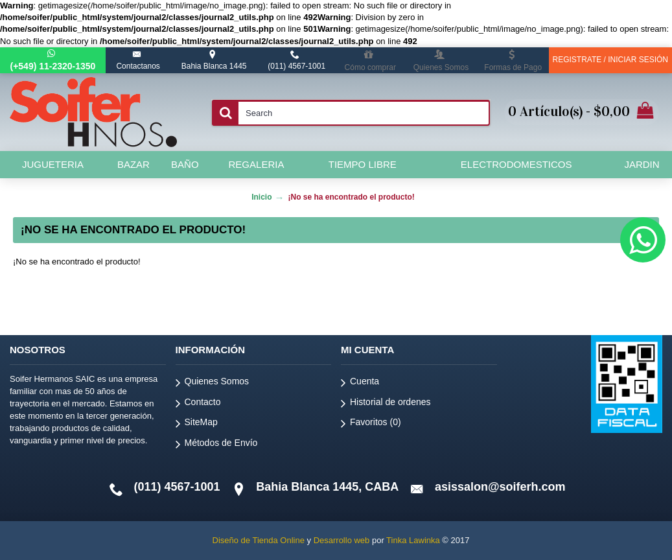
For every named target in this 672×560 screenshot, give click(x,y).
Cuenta (360, 383)
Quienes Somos (212, 383)
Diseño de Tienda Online (259, 540)
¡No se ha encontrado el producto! (351, 197)
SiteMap (197, 424)
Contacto (198, 404)
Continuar (616, 301)
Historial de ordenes (386, 404)
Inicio (261, 197)
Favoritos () (371, 424)
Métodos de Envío (217, 445)
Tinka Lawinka (413, 540)
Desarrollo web (342, 540)
